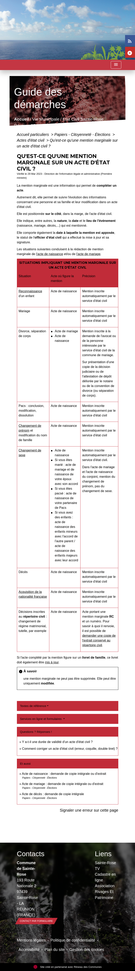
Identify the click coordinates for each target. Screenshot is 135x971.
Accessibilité (29, 949)
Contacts (28, 854)
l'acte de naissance (49, 254)
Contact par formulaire (36, 921)
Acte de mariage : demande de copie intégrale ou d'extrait (62, 784)
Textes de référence (33, 706)
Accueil (21, 119)
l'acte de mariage (88, 254)
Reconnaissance (30, 291)
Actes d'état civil (31, 140)
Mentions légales (31, 940)
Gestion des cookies (86, 949)
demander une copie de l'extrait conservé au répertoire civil (99, 640)
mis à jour (51, 662)
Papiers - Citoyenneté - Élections (82, 134)
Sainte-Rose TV (105, 866)
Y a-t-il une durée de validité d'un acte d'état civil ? (57, 742)
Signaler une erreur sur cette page (89, 810)
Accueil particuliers (33, 134)
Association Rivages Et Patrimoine (105, 892)
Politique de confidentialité (73, 940)
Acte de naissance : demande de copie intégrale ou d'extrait (64, 773)
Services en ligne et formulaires (41, 718)
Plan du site (55, 949)
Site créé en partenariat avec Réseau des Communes (67, 966)
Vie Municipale (45, 119)
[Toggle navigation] (116, 65)
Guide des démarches (66, 125)
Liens (103, 854)
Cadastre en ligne (105, 877)
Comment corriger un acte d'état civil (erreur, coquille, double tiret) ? (70, 748)
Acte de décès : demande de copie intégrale (53, 794)
